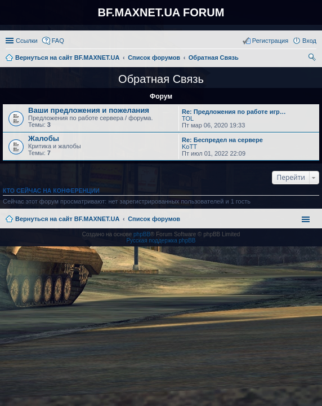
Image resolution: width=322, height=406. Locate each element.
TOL (188, 118)
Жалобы (43, 138)
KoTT (189, 146)
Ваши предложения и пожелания (88, 110)
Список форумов (154, 218)
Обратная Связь (161, 79)
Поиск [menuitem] (313, 58)
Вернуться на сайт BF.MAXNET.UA (67, 218)
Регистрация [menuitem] (270, 40)
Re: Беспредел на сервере (222, 139)
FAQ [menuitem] (58, 40)
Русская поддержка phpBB (160, 240)
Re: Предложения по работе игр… (234, 111)
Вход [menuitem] (309, 40)
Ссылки (27, 40)
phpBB (141, 234)
